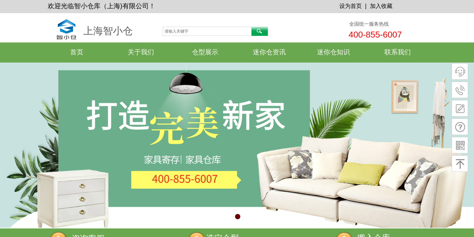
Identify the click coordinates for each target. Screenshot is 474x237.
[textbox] (207, 31)
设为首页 (350, 6)
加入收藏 (381, 6)
